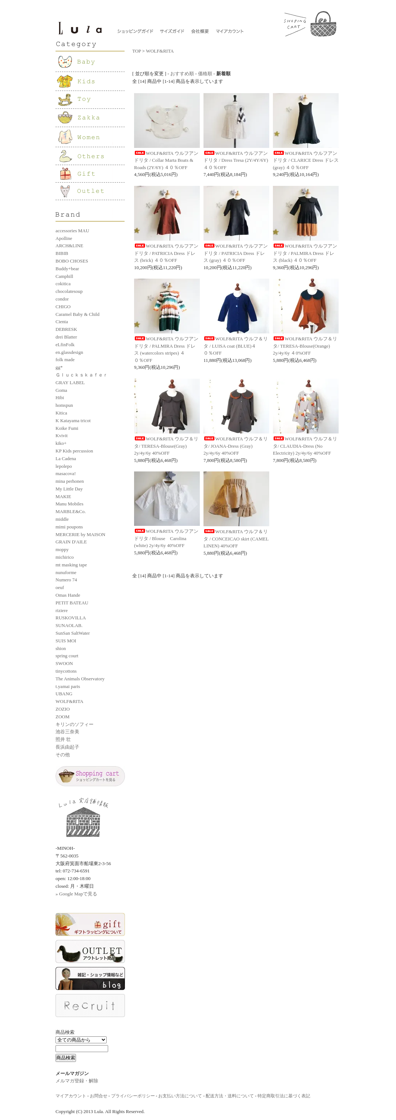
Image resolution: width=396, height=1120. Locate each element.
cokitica (63, 283)
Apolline (64, 238)
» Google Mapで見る (76, 894)
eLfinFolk (65, 344)
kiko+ (61, 443)
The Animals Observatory (80, 678)
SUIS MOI (66, 640)
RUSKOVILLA (71, 617)
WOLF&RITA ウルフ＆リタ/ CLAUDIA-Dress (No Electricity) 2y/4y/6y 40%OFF (305, 446)
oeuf (60, 587)
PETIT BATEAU (72, 602)
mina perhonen (70, 481)
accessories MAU (72, 230)
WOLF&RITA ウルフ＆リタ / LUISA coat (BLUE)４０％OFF (235, 346)
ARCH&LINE (69, 245)
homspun (64, 405)
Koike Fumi (67, 428)
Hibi (60, 397)
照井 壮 (63, 739)
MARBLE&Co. (71, 511)
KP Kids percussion (74, 451)
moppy (62, 549)
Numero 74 (66, 579)
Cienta (62, 321)
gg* (59, 367)
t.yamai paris (68, 686)
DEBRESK (66, 329)
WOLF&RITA (69, 701)
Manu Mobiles (69, 504)
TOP (136, 51)
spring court (67, 655)
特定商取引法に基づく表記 (284, 1096)
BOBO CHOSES (72, 261)
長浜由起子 (67, 747)
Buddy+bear (67, 268)
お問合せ (98, 1096)
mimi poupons (69, 527)
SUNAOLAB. (69, 625)
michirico (65, 557)
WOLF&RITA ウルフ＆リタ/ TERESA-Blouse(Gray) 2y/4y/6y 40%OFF (166, 446)
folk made (65, 359)
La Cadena (66, 458)
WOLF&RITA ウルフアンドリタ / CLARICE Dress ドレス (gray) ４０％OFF (306, 160)
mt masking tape (71, 564)
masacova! (66, 473)
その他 (63, 754)
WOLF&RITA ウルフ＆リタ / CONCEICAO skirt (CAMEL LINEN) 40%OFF (236, 538)
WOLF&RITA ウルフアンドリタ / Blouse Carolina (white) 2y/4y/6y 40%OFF (166, 538)
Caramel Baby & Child (77, 314)
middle (62, 519)
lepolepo (64, 466)
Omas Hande (68, 595)
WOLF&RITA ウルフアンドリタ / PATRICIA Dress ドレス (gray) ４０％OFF (235, 253)
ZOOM (62, 716)
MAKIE (63, 496)
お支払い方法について (180, 1096)
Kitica (61, 413)
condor (62, 299)
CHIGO (63, 306)
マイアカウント (71, 1096)
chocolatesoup (69, 291)
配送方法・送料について (230, 1096)
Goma (61, 390)
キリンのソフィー (75, 724)
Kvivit (62, 435)
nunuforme (66, 572)
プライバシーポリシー (133, 1096)
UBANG (64, 693)
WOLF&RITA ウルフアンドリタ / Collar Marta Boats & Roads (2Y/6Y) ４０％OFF (166, 160)
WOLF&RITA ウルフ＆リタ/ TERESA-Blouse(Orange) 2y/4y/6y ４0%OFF (305, 346)
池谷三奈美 (67, 731)
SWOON (64, 663)
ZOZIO (63, 709)
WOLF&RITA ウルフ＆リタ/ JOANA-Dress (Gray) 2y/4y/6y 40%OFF (235, 446)
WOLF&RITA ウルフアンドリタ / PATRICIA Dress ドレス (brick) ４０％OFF (166, 253)
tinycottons (66, 671)
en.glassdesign (69, 352)
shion (61, 648)
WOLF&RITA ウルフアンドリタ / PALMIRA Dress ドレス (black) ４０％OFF (305, 253)
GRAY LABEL (70, 382)
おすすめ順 (182, 73)
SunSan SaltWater (73, 633)
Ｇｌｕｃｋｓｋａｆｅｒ (82, 375)
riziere (62, 610)
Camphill (64, 276)
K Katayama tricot (73, 420)
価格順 (205, 73)
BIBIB (62, 253)
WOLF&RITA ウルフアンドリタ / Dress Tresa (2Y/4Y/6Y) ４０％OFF (235, 160)
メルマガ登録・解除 (77, 1080)
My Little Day (69, 489)
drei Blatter (66, 337)
